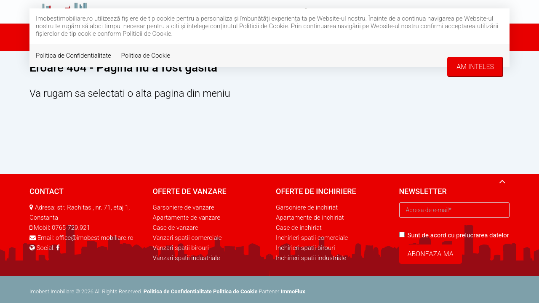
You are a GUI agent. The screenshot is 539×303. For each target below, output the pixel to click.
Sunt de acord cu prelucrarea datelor (454, 235)
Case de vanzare (175, 227)
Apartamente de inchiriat (310, 217)
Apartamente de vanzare (187, 217)
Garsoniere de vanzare (183, 207)
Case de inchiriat (299, 227)
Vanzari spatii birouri (181, 248)
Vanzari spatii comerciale (187, 238)
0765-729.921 (71, 227)
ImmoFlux (293, 291)
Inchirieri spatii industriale (311, 258)
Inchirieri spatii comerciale (312, 238)
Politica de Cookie (146, 55)
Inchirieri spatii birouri (305, 248)
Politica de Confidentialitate (73, 55)
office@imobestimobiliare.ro (94, 238)
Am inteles (475, 67)
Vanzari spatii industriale (186, 258)
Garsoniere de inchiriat (307, 207)
